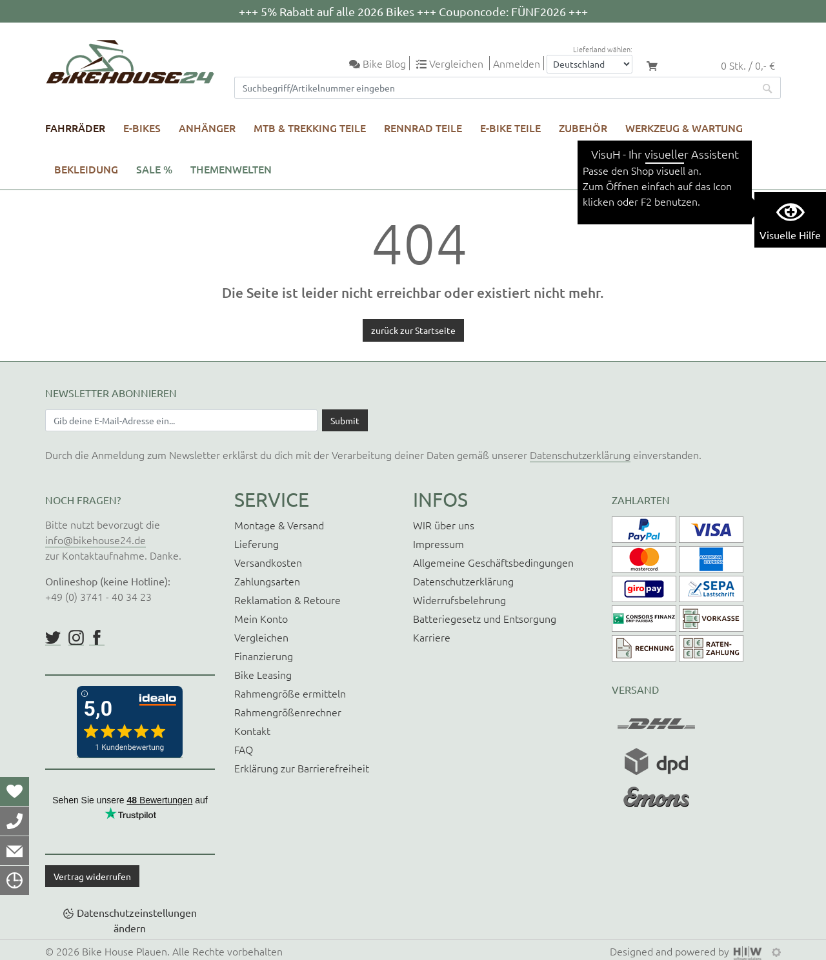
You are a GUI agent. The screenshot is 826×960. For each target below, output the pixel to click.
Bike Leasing (263, 674)
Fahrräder (75, 128)
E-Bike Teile (510, 128)
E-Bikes (142, 128)
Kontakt (252, 730)
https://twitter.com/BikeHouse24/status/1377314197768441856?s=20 (53, 637)
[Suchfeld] (495, 88)
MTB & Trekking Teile (310, 128)
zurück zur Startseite (413, 330)
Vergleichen (261, 637)
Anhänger (207, 128)
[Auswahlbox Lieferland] (589, 64)
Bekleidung (86, 169)
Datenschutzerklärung (580, 454)
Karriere (431, 637)
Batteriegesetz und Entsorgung (484, 618)
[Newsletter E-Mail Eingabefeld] (181, 420)
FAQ (243, 749)
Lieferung (256, 543)
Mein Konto (261, 618)
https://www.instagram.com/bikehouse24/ (76, 637)
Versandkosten (268, 562)
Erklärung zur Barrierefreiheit (301, 768)
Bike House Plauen (124, 951)
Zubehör (583, 128)
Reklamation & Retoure (287, 600)
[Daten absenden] (345, 420)
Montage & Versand (279, 525)
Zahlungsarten (267, 581)
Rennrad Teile (423, 128)
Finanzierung (263, 656)
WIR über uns (443, 525)
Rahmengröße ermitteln (290, 693)
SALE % (154, 169)
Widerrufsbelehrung (459, 600)
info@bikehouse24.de (95, 540)
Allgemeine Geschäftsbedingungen (493, 562)
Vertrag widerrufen (92, 876)
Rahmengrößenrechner (287, 712)
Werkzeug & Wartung (684, 128)
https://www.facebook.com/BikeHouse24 (97, 637)
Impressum (438, 543)
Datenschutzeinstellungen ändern (137, 920)
